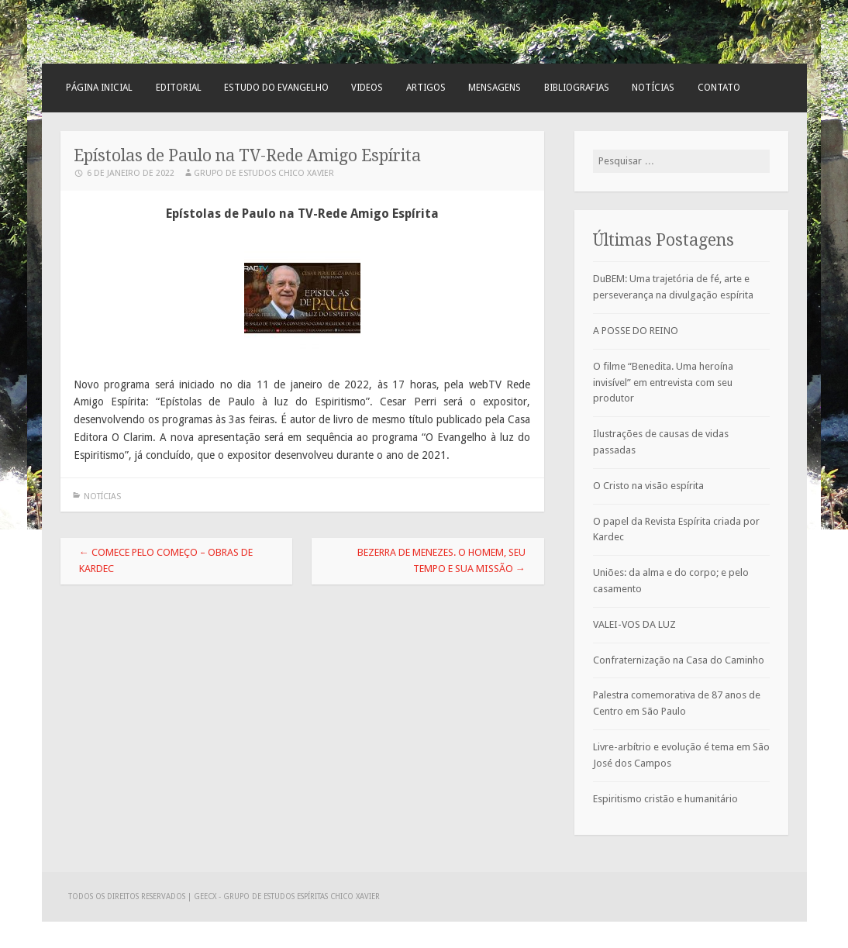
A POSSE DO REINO (635, 330)
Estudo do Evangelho (276, 87)
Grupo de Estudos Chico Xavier (264, 173)
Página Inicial (99, 87)
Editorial (179, 87)
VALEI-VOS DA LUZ (634, 624)
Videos (367, 87)
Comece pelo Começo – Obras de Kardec (166, 560)
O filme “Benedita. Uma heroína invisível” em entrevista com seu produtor (663, 382)
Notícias (653, 87)
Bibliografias (576, 87)
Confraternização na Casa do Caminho (678, 660)
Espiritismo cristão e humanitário (665, 799)
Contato (719, 87)
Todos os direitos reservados (128, 896)
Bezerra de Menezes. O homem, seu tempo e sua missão (441, 560)
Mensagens (494, 87)
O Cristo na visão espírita (648, 485)
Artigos (426, 87)
